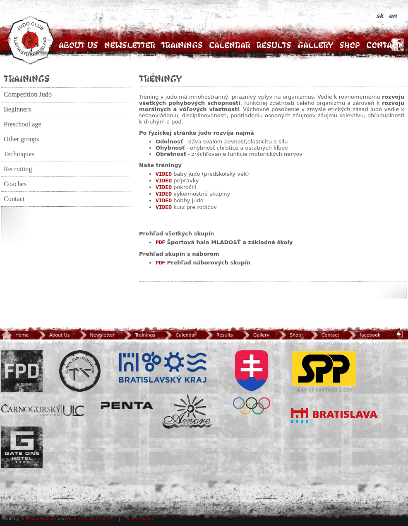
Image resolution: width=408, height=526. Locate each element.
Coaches (15, 184)
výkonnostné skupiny (201, 194)
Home (15, 335)
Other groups (21, 139)
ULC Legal (42, 410)
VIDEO (164, 174)
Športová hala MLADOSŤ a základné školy (230, 242)
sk (381, 15)
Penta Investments (127, 405)
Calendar (229, 45)
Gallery (315, 45)
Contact (383, 45)
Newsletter (129, 45)
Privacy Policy (139, 518)
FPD (22, 371)
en (393, 15)
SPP (324, 371)
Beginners (17, 109)
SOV (251, 382)
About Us (78, 45)
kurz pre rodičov (195, 207)
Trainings (182, 45)
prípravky (186, 180)
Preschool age (22, 124)
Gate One (22, 447)
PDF (160, 243)
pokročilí (184, 187)
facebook (363, 335)
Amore (187, 411)
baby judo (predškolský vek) (211, 174)
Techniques (19, 154)
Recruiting (18, 169)
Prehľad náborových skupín (209, 262)
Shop (349, 45)
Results (274, 45)
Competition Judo (28, 94)
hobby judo (188, 200)
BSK (162, 368)
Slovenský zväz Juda (80, 371)
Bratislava (334, 415)
